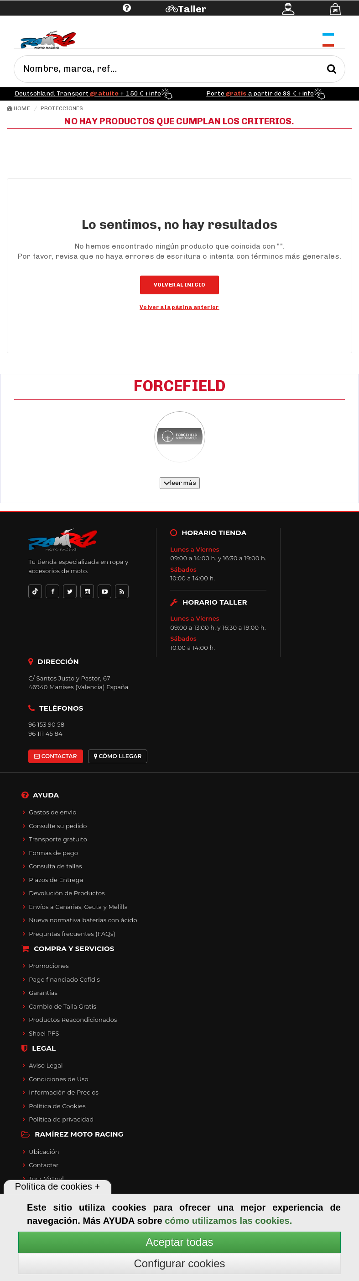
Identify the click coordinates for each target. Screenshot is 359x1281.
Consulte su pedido (58, 825)
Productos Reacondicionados (73, 1019)
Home (18, 108)
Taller (192, 9)
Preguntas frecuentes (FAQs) (72, 933)
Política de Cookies (57, 1106)
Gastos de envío (52, 812)
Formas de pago (53, 852)
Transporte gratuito (58, 839)
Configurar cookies (179, 1263)
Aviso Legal (45, 1065)
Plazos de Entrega (56, 879)
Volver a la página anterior (179, 307)
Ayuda (70, 21)
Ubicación (44, 1151)
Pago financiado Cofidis (64, 979)
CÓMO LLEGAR (118, 756)
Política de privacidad (61, 1119)
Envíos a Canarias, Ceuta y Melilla (78, 906)
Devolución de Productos (66, 893)
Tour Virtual (46, 1178)
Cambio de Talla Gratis (62, 1006)
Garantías (43, 992)
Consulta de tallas (55, 866)
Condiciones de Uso (58, 1079)
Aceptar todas (179, 1242)
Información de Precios (64, 1092)
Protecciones (62, 108)
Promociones (48, 965)
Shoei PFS (44, 1033)
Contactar (43, 1165)
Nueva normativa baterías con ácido (83, 920)
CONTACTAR (55, 756)
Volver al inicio (179, 285)
